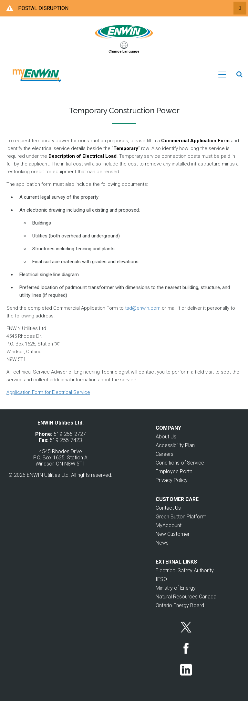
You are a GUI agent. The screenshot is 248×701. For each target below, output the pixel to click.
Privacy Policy (172, 480)
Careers (164, 454)
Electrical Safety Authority (185, 570)
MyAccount (168, 525)
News (162, 543)
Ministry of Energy (176, 588)
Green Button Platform (181, 517)
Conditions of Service (180, 463)
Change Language (123, 51)
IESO (161, 579)
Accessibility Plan (175, 445)
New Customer (173, 534)
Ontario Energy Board (180, 605)
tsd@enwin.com (142, 308)
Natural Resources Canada (186, 597)
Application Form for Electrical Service (48, 392)
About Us (166, 437)
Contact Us (168, 508)
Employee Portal (174, 471)
